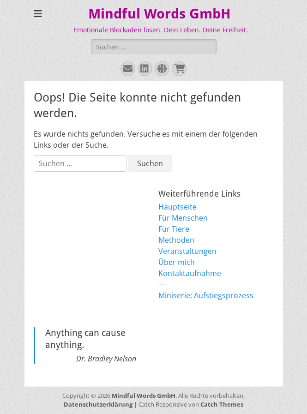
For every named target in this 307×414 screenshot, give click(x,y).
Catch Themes (221, 404)
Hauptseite (177, 207)
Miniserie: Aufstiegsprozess (205, 295)
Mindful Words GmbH (159, 14)
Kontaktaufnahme (189, 273)
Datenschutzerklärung (98, 404)
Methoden (176, 240)
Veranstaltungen (187, 251)
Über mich (176, 262)
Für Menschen (183, 218)
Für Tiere (173, 229)
